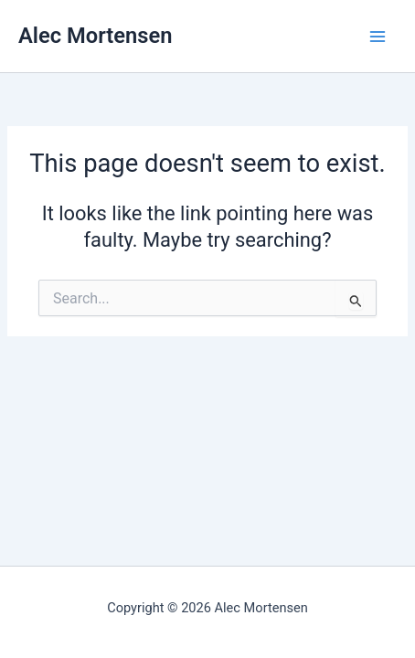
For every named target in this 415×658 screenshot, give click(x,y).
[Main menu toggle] (377, 36)
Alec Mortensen (95, 35)
